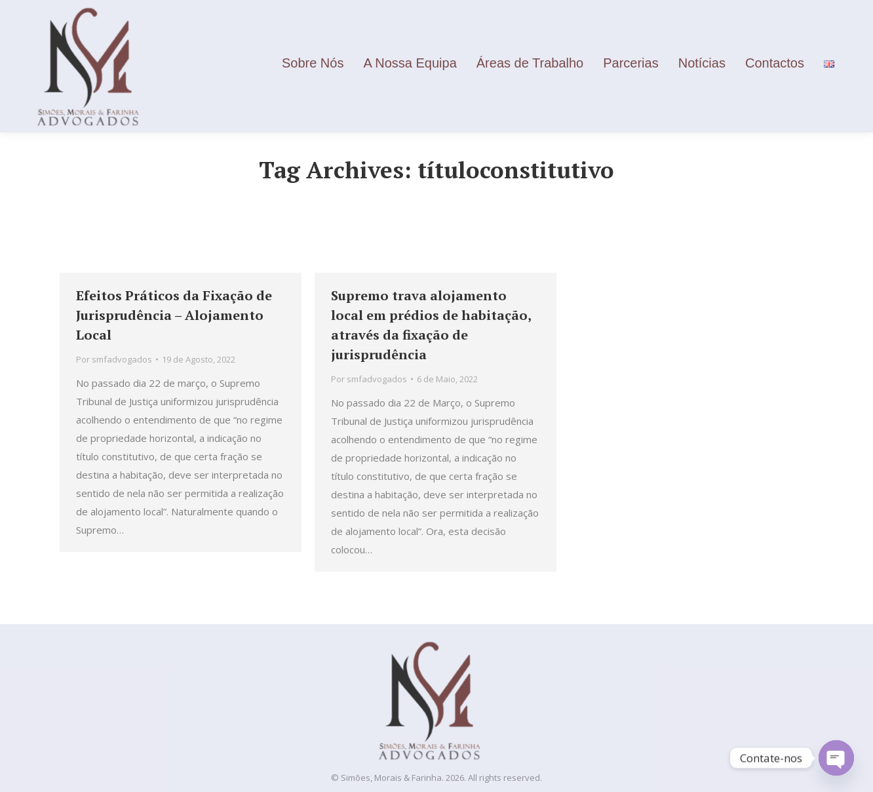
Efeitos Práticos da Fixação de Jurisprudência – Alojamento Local (174, 315)
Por (114, 359)
